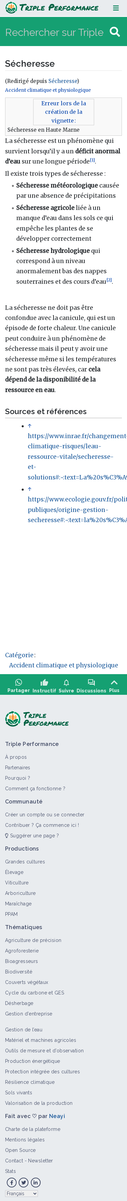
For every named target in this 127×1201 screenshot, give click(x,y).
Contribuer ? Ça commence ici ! (42, 822)
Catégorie (19, 655)
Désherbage (19, 1001)
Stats (10, 1169)
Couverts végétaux (26, 980)
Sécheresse (62, 81)
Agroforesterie (22, 948)
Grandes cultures (25, 859)
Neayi (57, 1114)
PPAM (11, 912)
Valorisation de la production (39, 1100)
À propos (16, 754)
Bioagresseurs (21, 959)
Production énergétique (32, 1058)
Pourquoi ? (17, 775)
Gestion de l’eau (23, 1027)
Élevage (14, 870)
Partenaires (17, 765)
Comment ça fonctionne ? (35, 786)
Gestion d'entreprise (28, 1011)
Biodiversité (18, 969)
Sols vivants (18, 1090)
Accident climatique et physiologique (48, 90)
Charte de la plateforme (32, 1127)
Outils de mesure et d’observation (44, 1048)
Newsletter (40, 1158)
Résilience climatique (30, 1079)
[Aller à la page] (115, 32)
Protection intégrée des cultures (42, 1069)
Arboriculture (20, 891)
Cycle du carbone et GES (34, 990)
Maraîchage (18, 901)
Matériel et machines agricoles (40, 1038)
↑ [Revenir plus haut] (29, 426)
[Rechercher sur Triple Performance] (56, 32)
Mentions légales (25, 1137)
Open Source (20, 1148)
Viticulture (17, 880)
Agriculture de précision (33, 938)
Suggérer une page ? (32, 833)
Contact (14, 1158)
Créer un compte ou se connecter (45, 812)
